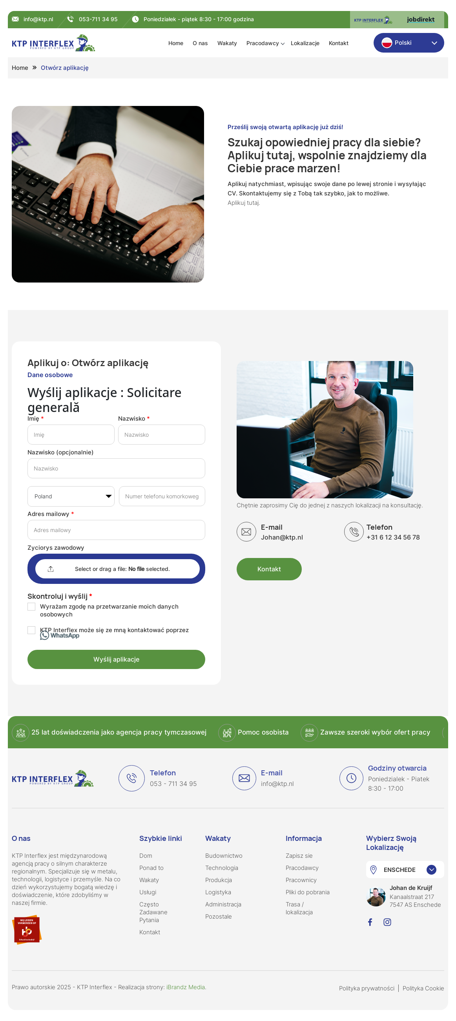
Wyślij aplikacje (116, 659)
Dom (145, 855)
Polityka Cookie (423, 988)
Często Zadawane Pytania (153, 912)
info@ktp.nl (38, 19)
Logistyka (218, 892)
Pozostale (218, 916)
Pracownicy (301, 880)
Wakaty (227, 43)
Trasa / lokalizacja (299, 908)
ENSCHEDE (400, 869)
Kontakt (338, 43)
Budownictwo (224, 855)
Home (175, 43)
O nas (200, 43)
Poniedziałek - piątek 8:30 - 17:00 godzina (199, 19)
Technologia (221, 867)
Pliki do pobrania (308, 892)
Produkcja (218, 880)
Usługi (147, 892)
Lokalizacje (305, 43)
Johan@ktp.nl (282, 532)
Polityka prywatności (366, 988)
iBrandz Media (185, 987)
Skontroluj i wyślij (57, 596)
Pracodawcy (262, 43)
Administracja (223, 904)
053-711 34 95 (98, 19)
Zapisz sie (299, 855)
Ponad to (151, 867)
